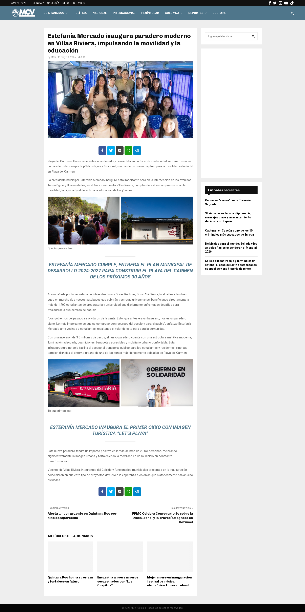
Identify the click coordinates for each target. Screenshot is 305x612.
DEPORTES (69, 3)
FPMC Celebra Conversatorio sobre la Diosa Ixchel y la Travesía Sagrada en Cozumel (162, 518)
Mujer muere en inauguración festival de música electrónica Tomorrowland (169, 581)
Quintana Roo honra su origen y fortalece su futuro (70, 579)
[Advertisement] (231, 113)
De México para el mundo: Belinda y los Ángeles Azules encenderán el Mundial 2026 (231, 247)
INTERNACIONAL (124, 13)
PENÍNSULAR (150, 13)
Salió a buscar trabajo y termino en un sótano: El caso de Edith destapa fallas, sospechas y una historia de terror (231, 264)
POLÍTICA (80, 13)
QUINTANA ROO (53, 13)
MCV (53, 57)
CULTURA (219, 13)
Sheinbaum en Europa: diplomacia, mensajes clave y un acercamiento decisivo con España (228, 217)
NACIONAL (100, 13)
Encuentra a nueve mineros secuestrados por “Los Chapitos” (117, 581)
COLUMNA (172, 13)
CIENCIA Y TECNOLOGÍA (46, 3)
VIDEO (81, 3)
